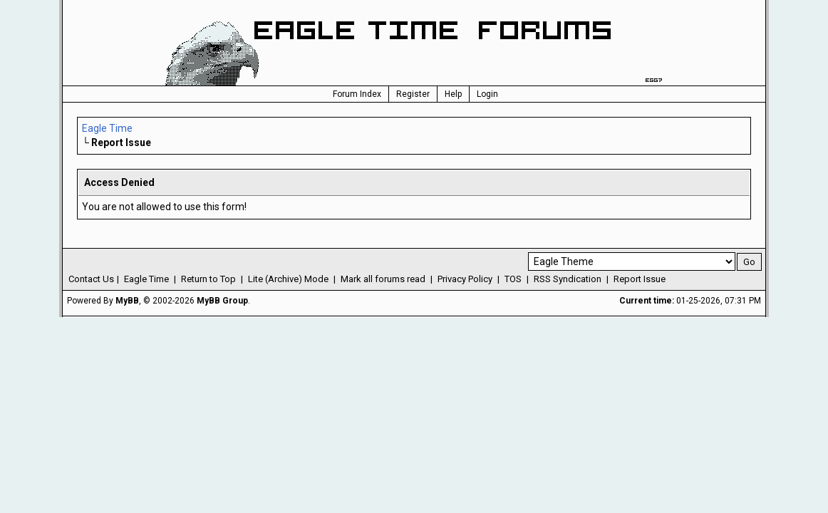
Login (487, 94)
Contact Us (91, 279)
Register (413, 94)
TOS (513, 279)
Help (453, 94)
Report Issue (640, 279)
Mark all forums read (383, 279)
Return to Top (208, 279)
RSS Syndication (567, 279)
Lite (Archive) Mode (288, 279)
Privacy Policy (465, 279)
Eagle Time (107, 128)
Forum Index (357, 94)
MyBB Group (222, 301)
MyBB (127, 301)
